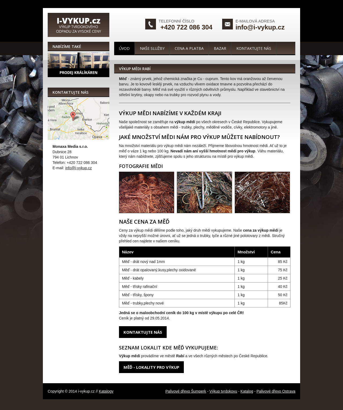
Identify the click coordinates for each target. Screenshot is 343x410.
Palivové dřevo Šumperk (185, 391)
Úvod (124, 48)
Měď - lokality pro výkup (151, 367)
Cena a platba (189, 48)
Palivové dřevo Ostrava (275, 391)
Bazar (220, 48)
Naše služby (152, 48)
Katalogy (106, 391)
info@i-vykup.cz (260, 27)
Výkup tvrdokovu (223, 391)
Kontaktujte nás (253, 48)
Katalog (246, 391)
